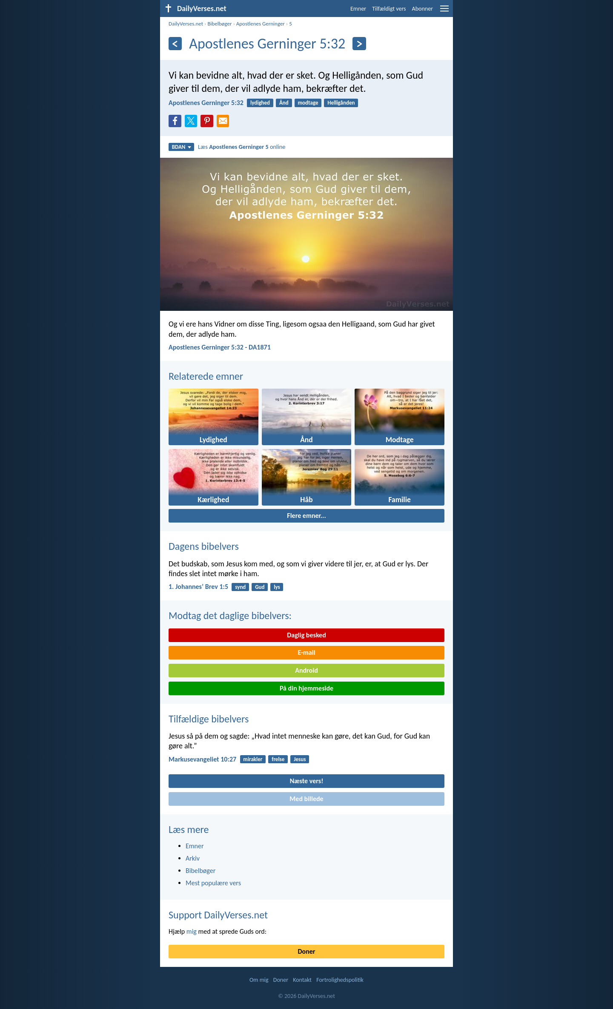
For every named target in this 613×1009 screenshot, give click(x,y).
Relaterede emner (206, 376)
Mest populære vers (213, 883)
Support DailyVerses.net (218, 915)
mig (191, 931)
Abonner (422, 8)
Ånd (284, 102)
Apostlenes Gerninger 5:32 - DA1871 (220, 347)
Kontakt (302, 979)
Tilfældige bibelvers (209, 719)
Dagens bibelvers (204, 546)
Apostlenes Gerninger (260, 23)
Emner (358, 8)
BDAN (181, 147)
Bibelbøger (219, 23)
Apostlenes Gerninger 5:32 (206, 103)
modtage (308, 102)
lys (277, 587)
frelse (278, 759)
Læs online (241, 147)
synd (240, 587)
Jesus (300, 759)
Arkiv (193, 858)
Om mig (259, 979)
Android (306, 670)
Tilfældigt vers (389, 8)
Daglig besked (306, 635)
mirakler (252, 759)
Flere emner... (306, 516)
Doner (306, 951)
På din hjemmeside (306, 688)
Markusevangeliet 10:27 (202, 759)
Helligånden (341, 102)
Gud (259, 587)
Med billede (306, 799)
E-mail (306, 652)
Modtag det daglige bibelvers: (230, 615)
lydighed (260, 102)
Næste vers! (307, 781)
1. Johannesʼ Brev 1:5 (198, 587)
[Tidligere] (175, 43)
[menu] (444, 11)
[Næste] (359, 43)
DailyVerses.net (186, 23)
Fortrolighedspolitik (340, 979)
